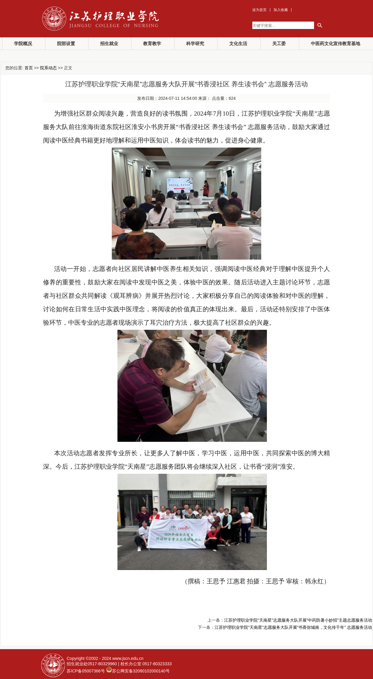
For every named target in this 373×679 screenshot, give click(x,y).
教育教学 (152, 43)
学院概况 (23, 43)
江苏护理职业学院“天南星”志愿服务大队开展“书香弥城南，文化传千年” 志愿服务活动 (293, 627)
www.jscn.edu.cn (127, 658)
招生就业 (109, 43)
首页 (29, 67)
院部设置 (66, 43)
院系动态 (48, 67)
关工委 (279, 43)
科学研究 (195, 43)
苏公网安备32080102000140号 (141, 671)
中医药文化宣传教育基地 (335, 43)
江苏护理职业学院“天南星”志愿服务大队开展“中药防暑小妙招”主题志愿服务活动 (298, 620)
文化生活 (238, 43)
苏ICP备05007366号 (86, 671)
